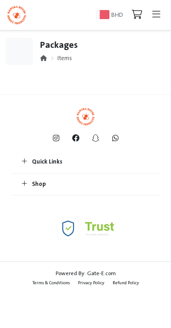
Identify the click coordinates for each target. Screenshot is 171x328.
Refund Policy (126, 283)
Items (64, 58)
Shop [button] (34, 184)
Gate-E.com (101, 273)
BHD (117, 15)
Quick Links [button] (42, 162)
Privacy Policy (91, 283)
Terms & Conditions (51, 283)
